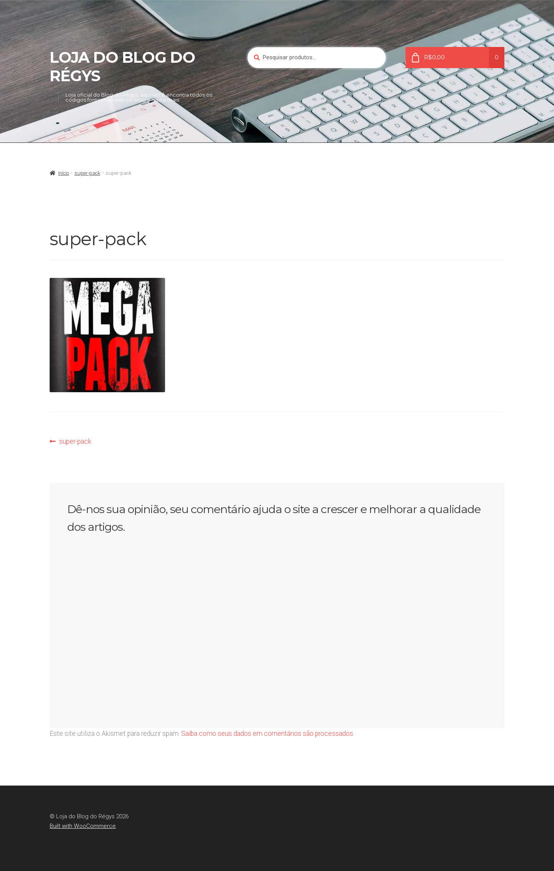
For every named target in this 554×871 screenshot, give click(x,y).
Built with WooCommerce (83, 826)
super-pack (87, 173)
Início (63, 173)
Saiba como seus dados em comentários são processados (267, 733)
